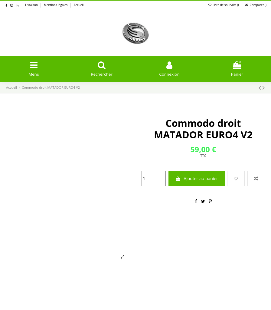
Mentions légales (56, 5)
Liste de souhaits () (224, 5)
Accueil (79, 5)
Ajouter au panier (196, 179)
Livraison (31, 5)
